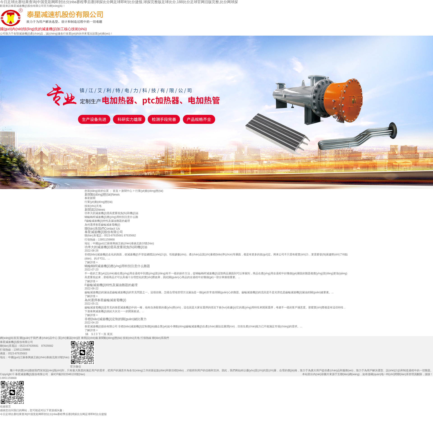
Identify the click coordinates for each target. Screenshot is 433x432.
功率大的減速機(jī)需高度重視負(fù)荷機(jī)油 (111, 213)
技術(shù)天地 (354, 426)
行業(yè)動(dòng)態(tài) (149, 190)
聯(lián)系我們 (422, 426)
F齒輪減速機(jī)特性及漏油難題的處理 (107, 220)
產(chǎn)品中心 (219, 426)
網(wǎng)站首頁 (151, 426)
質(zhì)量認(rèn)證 (253, 426)
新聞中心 (126, 190)
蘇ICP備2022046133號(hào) (68, 374)
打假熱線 (388, 426)
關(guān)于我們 (185, 426)
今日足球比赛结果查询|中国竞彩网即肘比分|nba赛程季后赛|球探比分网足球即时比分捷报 (53, 414)
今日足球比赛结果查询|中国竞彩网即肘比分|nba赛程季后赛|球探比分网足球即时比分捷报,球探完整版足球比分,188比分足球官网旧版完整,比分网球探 (119, 2)
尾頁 (110, 334)
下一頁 (102, 334)
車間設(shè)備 (286, 426)
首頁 (115, 190)
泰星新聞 (90, 198)
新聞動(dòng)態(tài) (320, 426)
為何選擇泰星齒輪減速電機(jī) (102, 224)
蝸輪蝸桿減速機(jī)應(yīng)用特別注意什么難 (111, 217)
